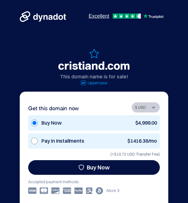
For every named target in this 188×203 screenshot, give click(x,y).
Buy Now (94, 167)
